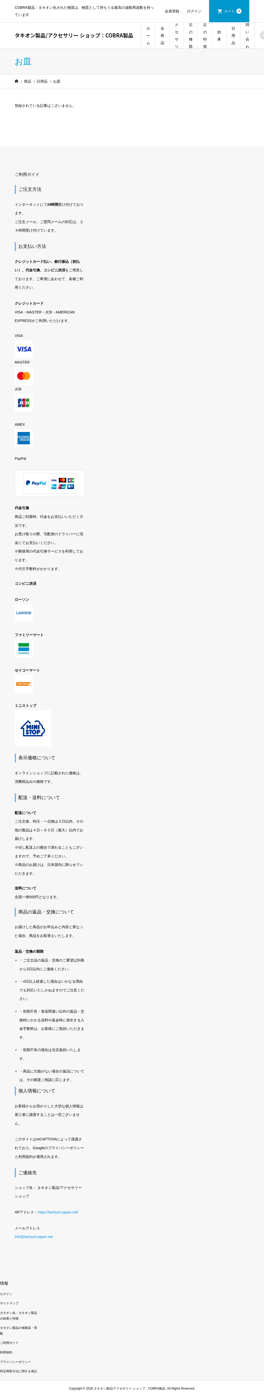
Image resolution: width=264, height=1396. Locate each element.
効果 (219, 35)
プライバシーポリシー (15, 1362)
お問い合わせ (247, 35)
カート (233, 11)
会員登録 (172, 11)
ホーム (148, 35)
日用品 (233, 35)
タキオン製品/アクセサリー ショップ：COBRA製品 (74, 35)
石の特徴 (205, 36)
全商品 (162, 35)
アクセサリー (176, 35)
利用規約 (6, 1352)
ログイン (194, 11)
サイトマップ (9, 1303)
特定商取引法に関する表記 (18, 1371)
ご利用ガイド (9, 1343)
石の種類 (191, 36)
